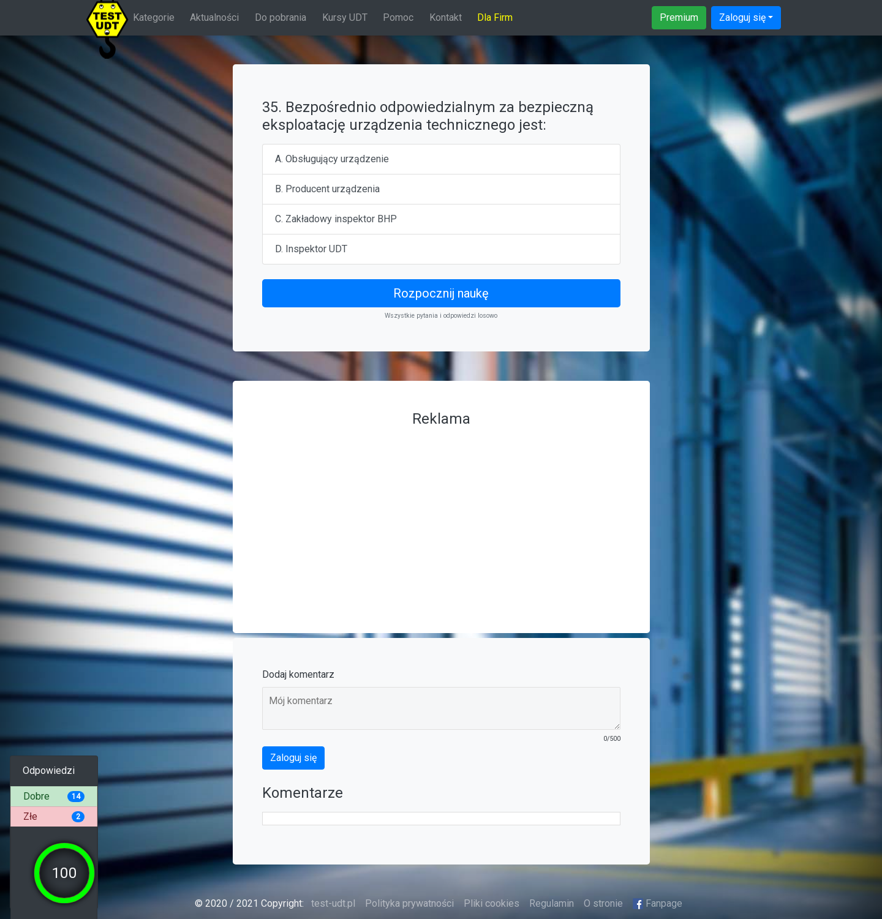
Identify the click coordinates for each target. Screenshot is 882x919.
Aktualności (214, 17)
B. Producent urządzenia (327, 189)
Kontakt (445, 17)
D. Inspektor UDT (311, 249)
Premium (679, 17)
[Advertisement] (441, 518)
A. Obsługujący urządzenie (332, 159)
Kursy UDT (345, 17)
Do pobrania (280, 17)
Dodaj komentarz (298, 674)
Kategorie (154, 17)
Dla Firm (495, 17)
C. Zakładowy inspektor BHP (336, 219)
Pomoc (398, 17)
